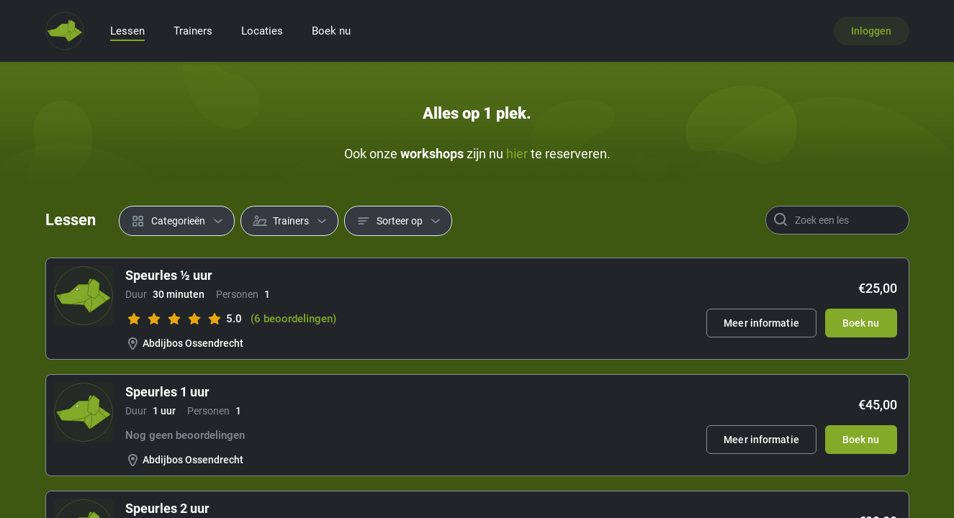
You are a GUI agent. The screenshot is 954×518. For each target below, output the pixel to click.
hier (517, 153)
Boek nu (331, 30)
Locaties (262, 30)
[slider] (174, 318)
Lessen (127, 30)
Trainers (193, 30)
